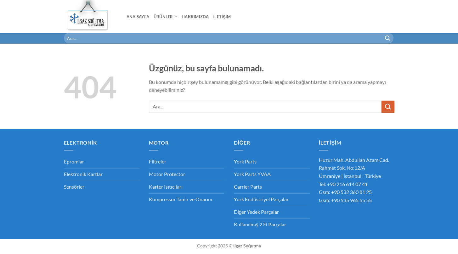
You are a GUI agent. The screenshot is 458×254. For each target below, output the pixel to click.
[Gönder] (387, 38)
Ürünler (165, 16)
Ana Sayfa (138, 16)
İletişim (222, 16)
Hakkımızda (195, 16)
